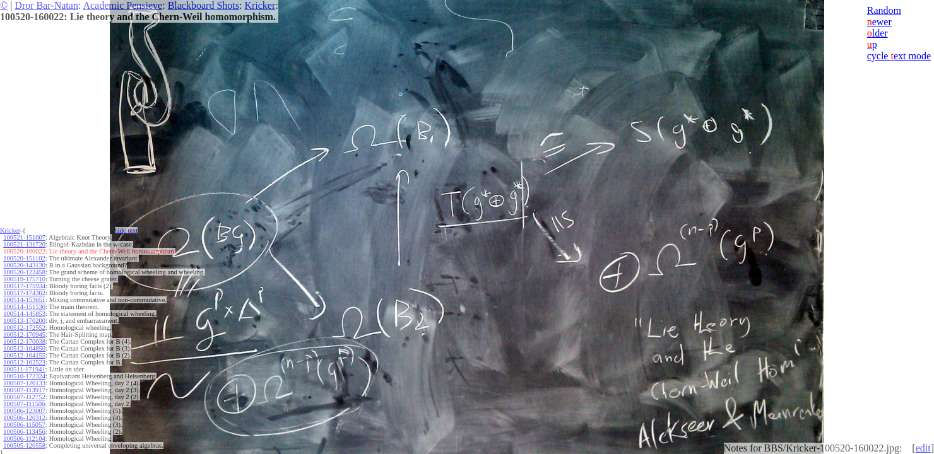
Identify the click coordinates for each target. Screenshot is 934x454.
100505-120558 (24, 445)
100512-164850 (24, 348)
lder (877, 33)
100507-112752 (24, 396)
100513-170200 (24, 320)
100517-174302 (24, 292)
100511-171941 (24, 369)
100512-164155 (24, 355)
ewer (879, 21)
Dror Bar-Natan (46, 5)
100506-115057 (24, 424)
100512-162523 (24, 362)
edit (923, 448)
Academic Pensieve (122, 5)
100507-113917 (24, 390)
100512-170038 (24, 341)
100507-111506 (24, 403)
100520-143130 (24, 265)
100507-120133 (24, 383)
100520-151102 (24, 258)
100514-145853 (24, 313)
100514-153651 (24, 299)
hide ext (126, 230)
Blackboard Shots (203, 5)
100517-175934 (24, 285)
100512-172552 (24, 327)
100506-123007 (24, 410)
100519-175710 (24, 279)
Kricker (259, 5)
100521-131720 (24, 244)
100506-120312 (24, 417)
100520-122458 (24, 272)
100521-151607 (24, 237)
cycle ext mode (899, 55)
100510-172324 (24, 376)
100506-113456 (24, 431)
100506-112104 (24, 438)
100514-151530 (24, 306)
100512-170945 (24, 334)
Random (884, 10)
